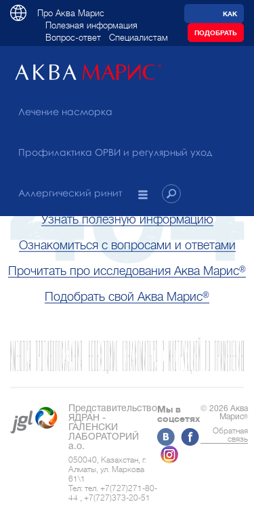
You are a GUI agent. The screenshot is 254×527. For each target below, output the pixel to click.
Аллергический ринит (70, 192)
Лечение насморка (65, 111)
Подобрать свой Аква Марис (127, 296)
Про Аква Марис (70, 13)
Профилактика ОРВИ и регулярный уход (115, 152)
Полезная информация (91, 25)
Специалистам (138, 38)
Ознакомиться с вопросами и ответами (127, 245)
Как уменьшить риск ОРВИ (214, 16)
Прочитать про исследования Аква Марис (126, 271)
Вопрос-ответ (73, 38)
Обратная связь (230, 435)
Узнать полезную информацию (127, 219)
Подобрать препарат (215, 35)
